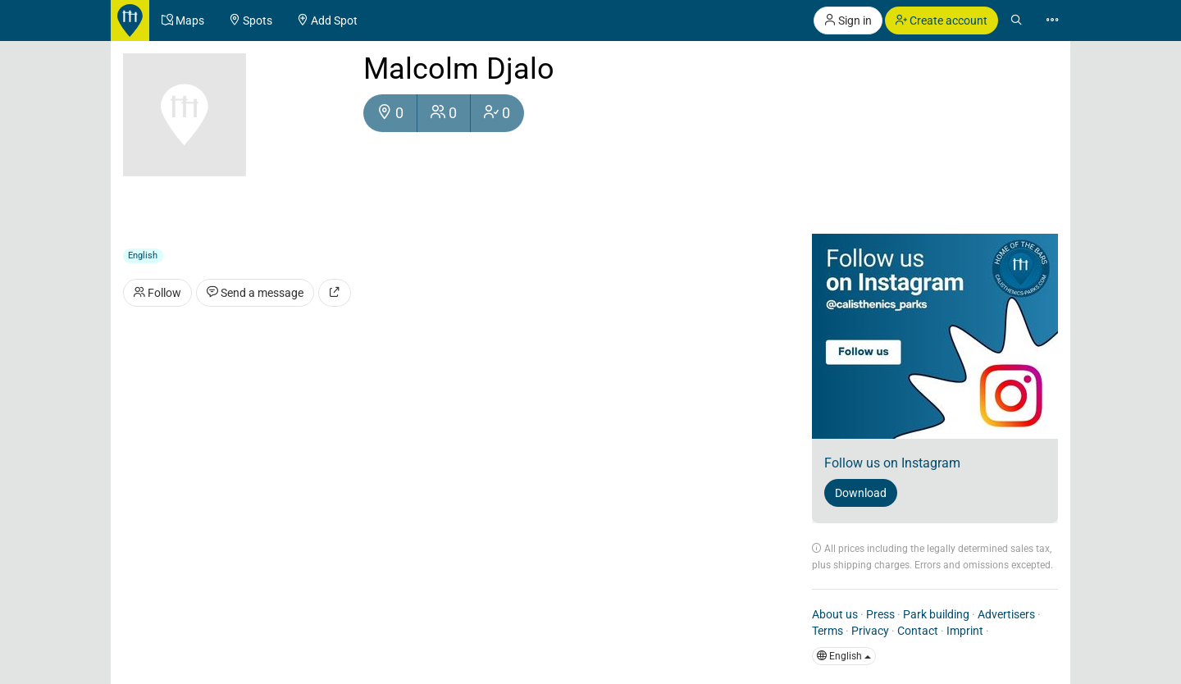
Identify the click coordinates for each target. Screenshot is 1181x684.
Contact (917, 630)
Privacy (870, 630)
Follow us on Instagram (892, 463)
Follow (157, 292)
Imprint (964, 630)
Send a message (255, 292)
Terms (827, 630)
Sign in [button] (848, 20)
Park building (936, 614)
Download (861, 492)
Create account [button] (941, 20)
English (844, 656)
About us (835, 614)
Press (880, 614)
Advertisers (1006, 614)
